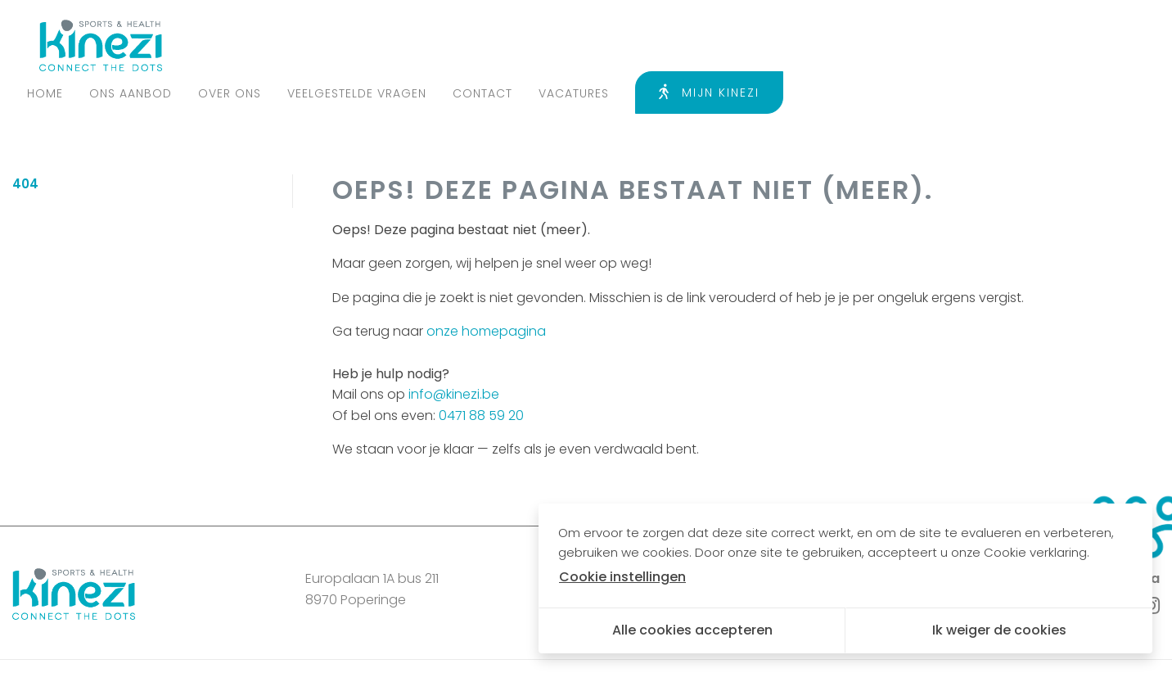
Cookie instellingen (449, 643)
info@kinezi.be (453, 350)
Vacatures (922, 45)
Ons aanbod (479, 45)
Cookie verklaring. (1036, 552)
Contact (831, 45)
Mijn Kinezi (1057, 44)
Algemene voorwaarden (198, 643)
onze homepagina (486, 287)
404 (25, 139)
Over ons (578, 45)
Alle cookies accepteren (692, 630)
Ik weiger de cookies (999, 630)
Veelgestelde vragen (705, 45)
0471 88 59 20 (481, 370)
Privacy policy (63, 643)
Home (394, 45)
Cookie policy (331, 643)
